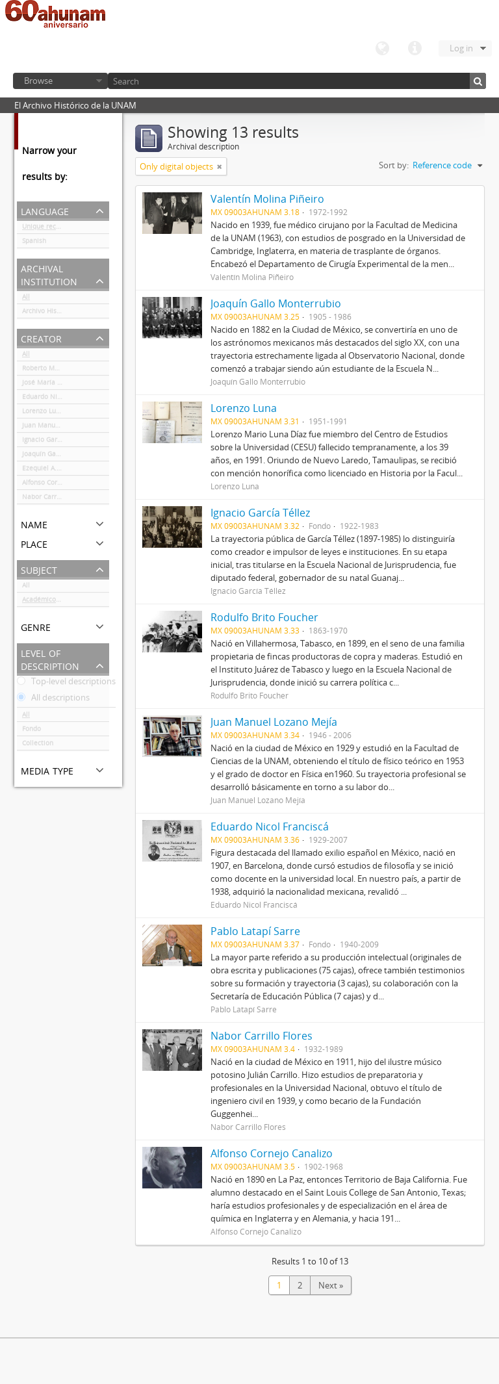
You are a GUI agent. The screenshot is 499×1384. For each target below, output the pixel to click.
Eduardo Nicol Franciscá (59, 399)
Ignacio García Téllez (54, 441)
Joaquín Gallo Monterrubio (63, 456)
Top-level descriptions (66, 683)
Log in (461, 48)
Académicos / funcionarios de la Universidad (65, 601)
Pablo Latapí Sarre (255, 931)
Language (382, 48)
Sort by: (394, 165)
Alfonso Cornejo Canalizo (60, 484)
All (26, 298)
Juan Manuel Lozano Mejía (63, 427)
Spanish (34, 243)
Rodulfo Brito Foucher (264, 617)
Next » (330, 1285)
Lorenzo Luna (43, 413)
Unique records (46, 228)
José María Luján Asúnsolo (63, 384)
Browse (38, 80)
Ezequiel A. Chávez (51, 470)
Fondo (31, 731)
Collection (37, 745)
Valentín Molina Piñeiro (267, 199)
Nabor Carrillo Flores (54, 499)
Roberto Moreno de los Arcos (65, 370)
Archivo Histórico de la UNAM (65, 313)
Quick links (414, 48)
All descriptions (53, 700)
